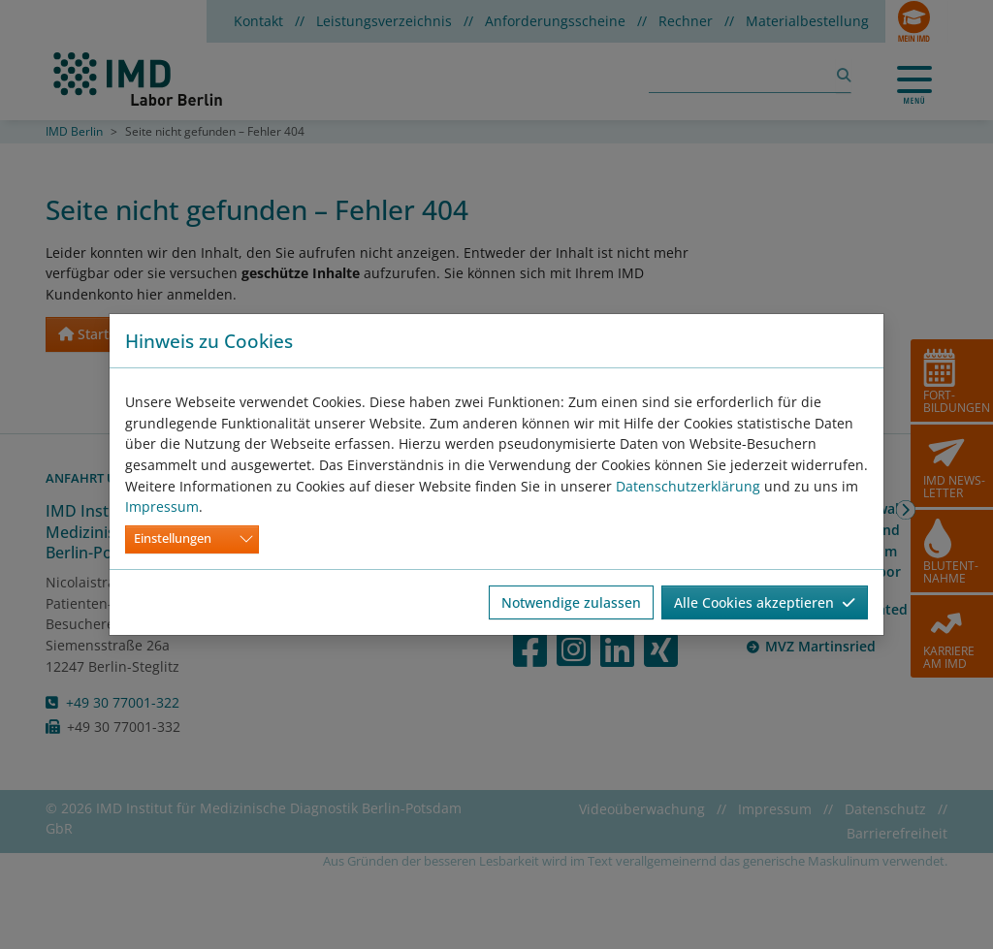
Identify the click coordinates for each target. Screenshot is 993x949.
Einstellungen (172, 538)
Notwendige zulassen (571, 602)
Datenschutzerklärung (688, 486)
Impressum (162, 506)
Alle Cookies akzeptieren (764, 602)
